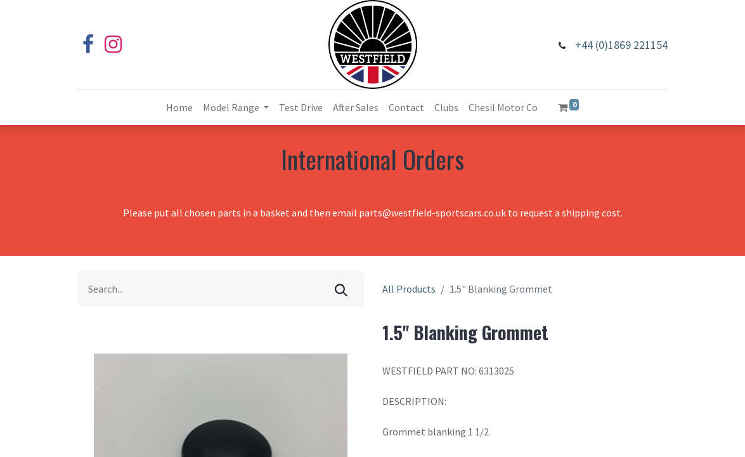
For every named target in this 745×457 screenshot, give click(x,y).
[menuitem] (179, 107)
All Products (409, 288)
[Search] (341, 289)
